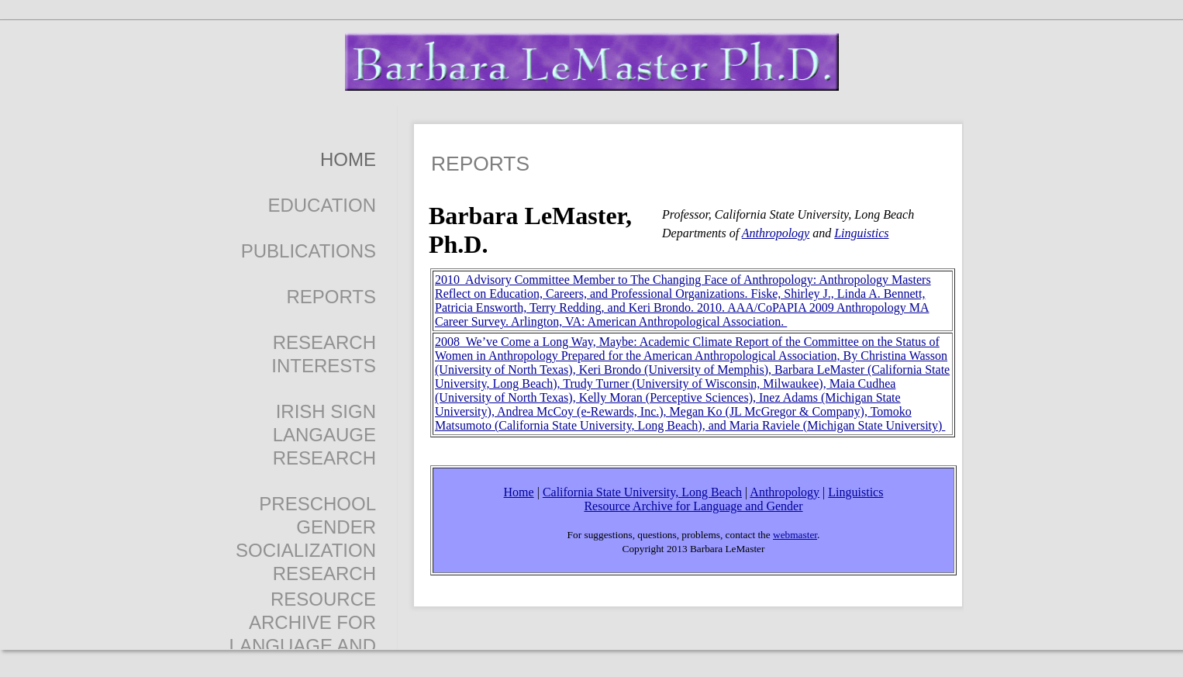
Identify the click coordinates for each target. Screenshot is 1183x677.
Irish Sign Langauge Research (324, 434)
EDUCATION (321, 205)
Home (348, 159)
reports (331, 296)
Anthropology (775, 233)
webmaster (795, 535)
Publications (308, 250)
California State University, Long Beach (642, 492)
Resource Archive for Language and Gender (693, 506)
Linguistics (861, 233)
